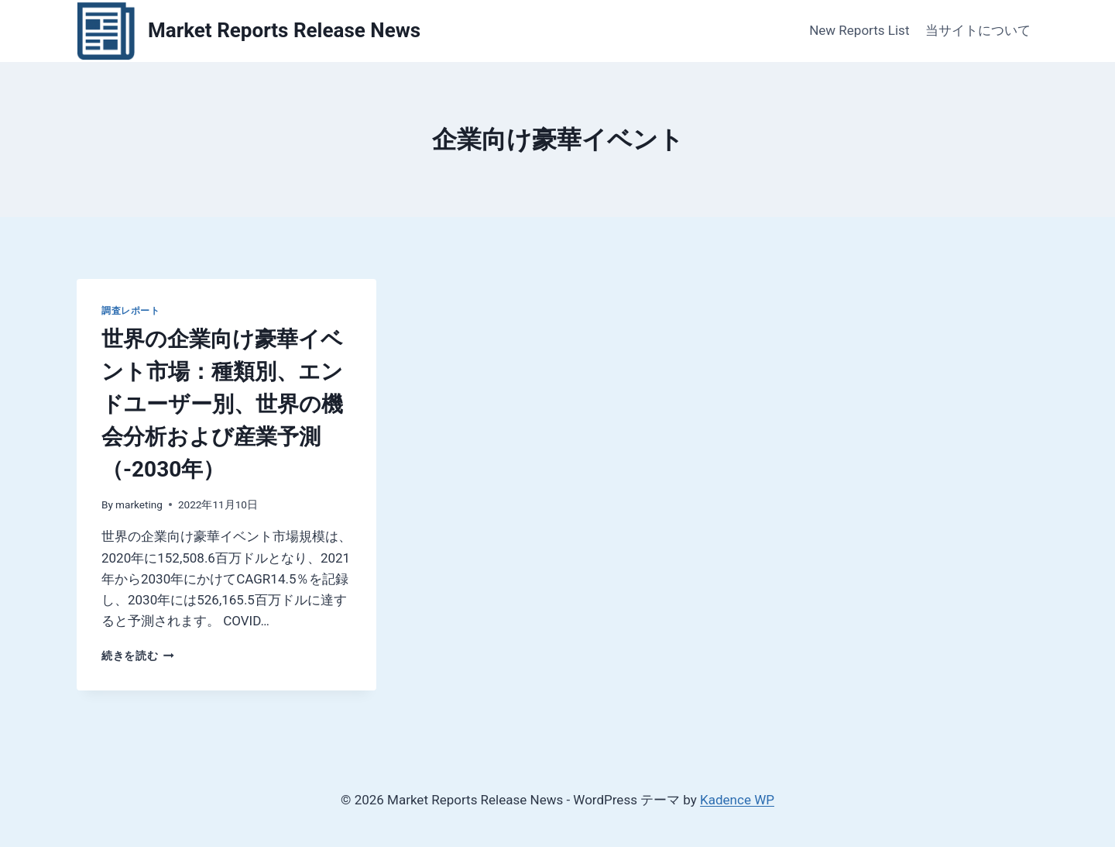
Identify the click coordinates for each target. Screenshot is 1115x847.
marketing (139, 504)
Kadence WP (737, 799)
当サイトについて (978, 30)
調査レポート (130, 310)
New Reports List (859, 30)
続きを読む (137, 655)
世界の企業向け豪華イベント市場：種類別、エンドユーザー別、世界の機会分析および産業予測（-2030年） (222, 404)
